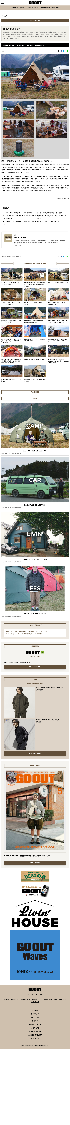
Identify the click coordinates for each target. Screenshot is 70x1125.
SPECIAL (35, 1017)
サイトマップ (35, 1002)
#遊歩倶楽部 (22, 631)
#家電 (7, 631)
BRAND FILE (35, 1024)
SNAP (35, 1021)
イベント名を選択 (35, 21)
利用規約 (34, 999)
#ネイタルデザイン (26, 634)
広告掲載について (25, 999)
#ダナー (53, 631)
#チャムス (14, 631)
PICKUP (35, 1014)
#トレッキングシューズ (12, 634)
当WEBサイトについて (60, 999)
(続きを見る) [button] (18, 245)
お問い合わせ (14, 999)
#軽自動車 (31, 631)
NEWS (35, 1010)
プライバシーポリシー (45, 999)
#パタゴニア (38, 634)
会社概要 (6, 999)
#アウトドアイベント (42, 631)
